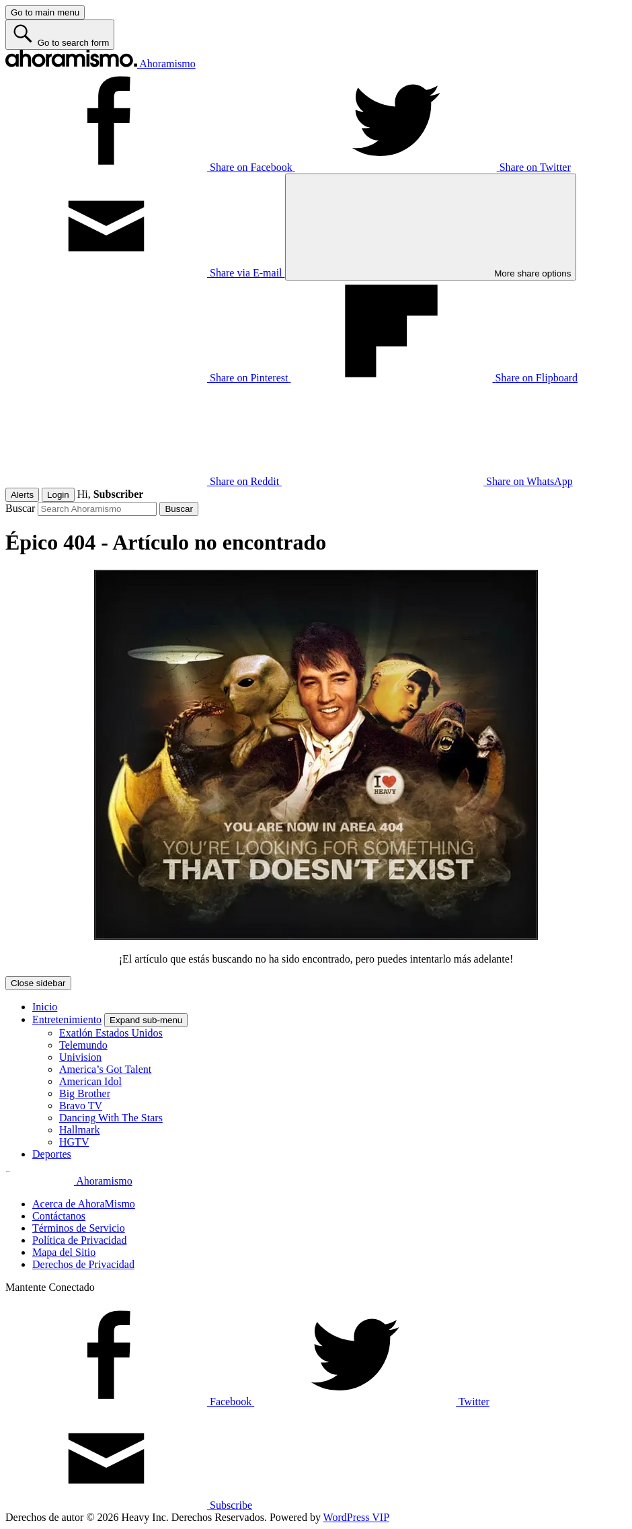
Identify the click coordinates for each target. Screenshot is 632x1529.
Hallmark (79, 1129)
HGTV (74, 1142)
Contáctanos (58, 1216)
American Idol (90, 1081)
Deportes (51, 1154)
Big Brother (84, 1093)
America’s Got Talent (105, 1069)
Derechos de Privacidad (83, 1264)
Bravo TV (80, 1105)
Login (58, 495)
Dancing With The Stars (111, 1117)
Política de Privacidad (79, 1240)
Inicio (44, 1006)
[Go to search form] (59, 35)
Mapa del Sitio (63, 1252)
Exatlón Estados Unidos (111, 1033)
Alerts (22, 495)
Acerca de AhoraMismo (83, 1203)
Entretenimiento (67, 1019)
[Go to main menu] (45, 12)
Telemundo (83, 1045)
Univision (80, 1057)
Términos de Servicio (78, 1228)
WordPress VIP (356, 1517)
